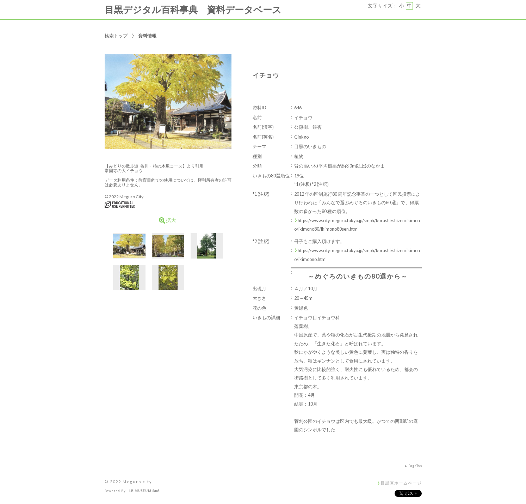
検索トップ (116, 35)
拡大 (168, 220)
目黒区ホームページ (400, 482)
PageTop (415, 465)
